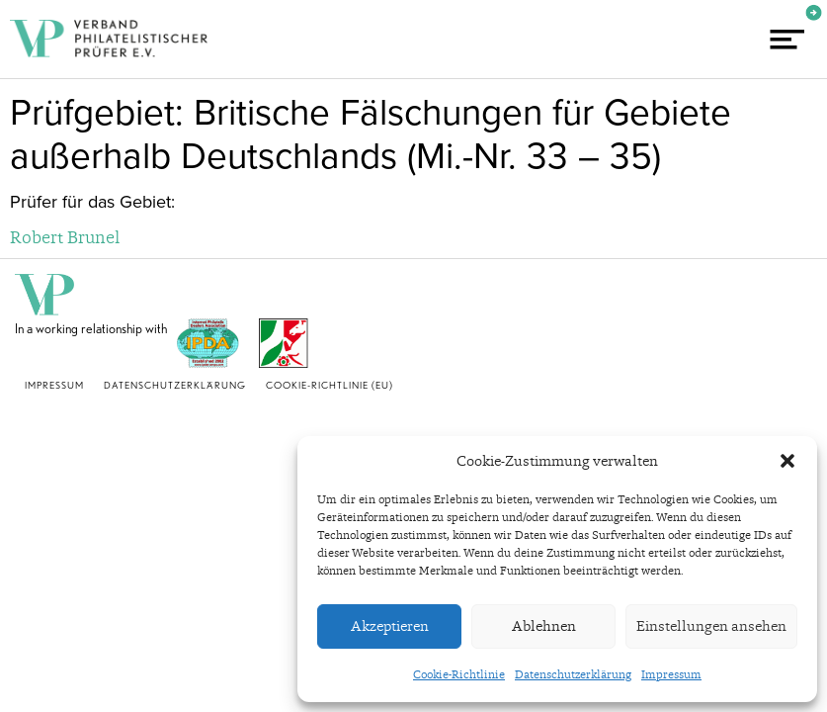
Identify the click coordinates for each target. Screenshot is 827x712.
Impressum (671, 674)
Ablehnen (544, 626)
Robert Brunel (65, 236)
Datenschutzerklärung (573, 674)
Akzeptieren (390, 626)
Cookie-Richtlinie (459, 674)
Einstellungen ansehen (711, 626)
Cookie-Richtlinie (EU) (329, 385)
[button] (787, 461)
